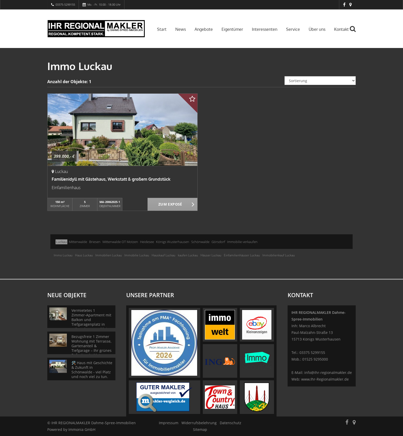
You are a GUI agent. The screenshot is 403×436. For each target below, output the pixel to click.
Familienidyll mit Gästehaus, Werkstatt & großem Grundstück (111, 179)
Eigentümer (232, 29)
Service (293, 29)
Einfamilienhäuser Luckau (242, 255)
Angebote (204, 29)
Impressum (168, 422)
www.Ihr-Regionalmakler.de (325, 379)
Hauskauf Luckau (163, 255)
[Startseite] (96, 29)
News (180, 29)
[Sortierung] (320, 80)
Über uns (317, 29)
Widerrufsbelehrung (199, 422)
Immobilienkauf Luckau (278, 255)
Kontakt (341, 29)
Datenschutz (230, 422)
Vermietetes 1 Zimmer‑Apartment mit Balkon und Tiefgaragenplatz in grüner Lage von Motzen (92, 319)
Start (162, 29)
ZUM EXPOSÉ (170, 204)
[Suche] (355, 32)
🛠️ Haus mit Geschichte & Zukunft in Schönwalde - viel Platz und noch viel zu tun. (91, 369)
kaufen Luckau (188, 255)
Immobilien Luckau (108, 255)
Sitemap (200, 429)
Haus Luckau (84, 255)
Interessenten (264, 29)
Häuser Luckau (210, 255)
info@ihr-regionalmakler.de (328, 372)
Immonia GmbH (81, 429)
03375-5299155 (65, 4)
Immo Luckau (63, 255)
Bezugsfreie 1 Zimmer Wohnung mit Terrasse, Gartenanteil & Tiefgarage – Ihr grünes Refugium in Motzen (91, 345)
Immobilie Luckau (136, 255)
